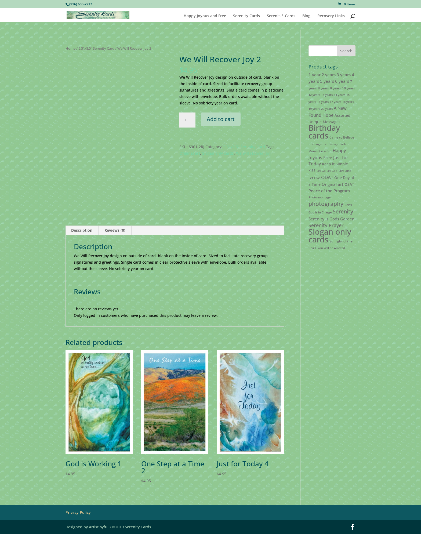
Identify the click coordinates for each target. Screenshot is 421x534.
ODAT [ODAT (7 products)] (327, 177)
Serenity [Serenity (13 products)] (343, 211)
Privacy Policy (78, 512)
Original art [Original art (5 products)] (332, 184)
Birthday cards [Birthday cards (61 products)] (324, 131)
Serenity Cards (246, 14)
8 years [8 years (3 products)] (323, 88)
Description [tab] (81, 230)
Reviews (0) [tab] (114, 230)
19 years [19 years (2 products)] (314, 109)
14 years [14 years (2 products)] (339, 95)
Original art (189, 153)
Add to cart (221, 119)
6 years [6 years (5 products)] (342, 81)
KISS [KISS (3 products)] (312, 170)
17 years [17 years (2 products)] (335, 102)
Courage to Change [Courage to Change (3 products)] (324, 144)
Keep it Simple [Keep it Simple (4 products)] (335, 163)
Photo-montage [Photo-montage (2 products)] (320, 197)
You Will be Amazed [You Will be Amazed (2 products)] (331, 248)
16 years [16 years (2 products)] (323, 102)
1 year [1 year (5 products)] (315, 74)
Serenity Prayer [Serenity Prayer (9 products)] (326, 225)
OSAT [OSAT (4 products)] (349, 184)
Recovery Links (331, 14)
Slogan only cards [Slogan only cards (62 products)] (330, 235)
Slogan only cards (218, 153)
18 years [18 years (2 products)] (348, 102)
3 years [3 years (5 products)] (344, 74)
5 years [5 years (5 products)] (327, 81)
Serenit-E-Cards (281, 14)
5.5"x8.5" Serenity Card (96, 48)
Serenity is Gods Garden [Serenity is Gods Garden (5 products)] (331, 218)
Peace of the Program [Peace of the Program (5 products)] (329, 190)
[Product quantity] (187, 120)
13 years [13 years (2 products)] (327, 95)
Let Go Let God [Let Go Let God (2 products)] (327, 171)
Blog (306, 14)
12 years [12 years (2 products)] (314, 95)
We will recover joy (253, 153)
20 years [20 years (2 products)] (327, 109)
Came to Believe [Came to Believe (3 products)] (341, 137)
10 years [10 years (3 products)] (348, 88)
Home (70, 48)
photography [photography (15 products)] (326, 204)
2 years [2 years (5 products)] (329, 74)
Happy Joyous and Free (205, 14)
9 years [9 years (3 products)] (335, 88)
